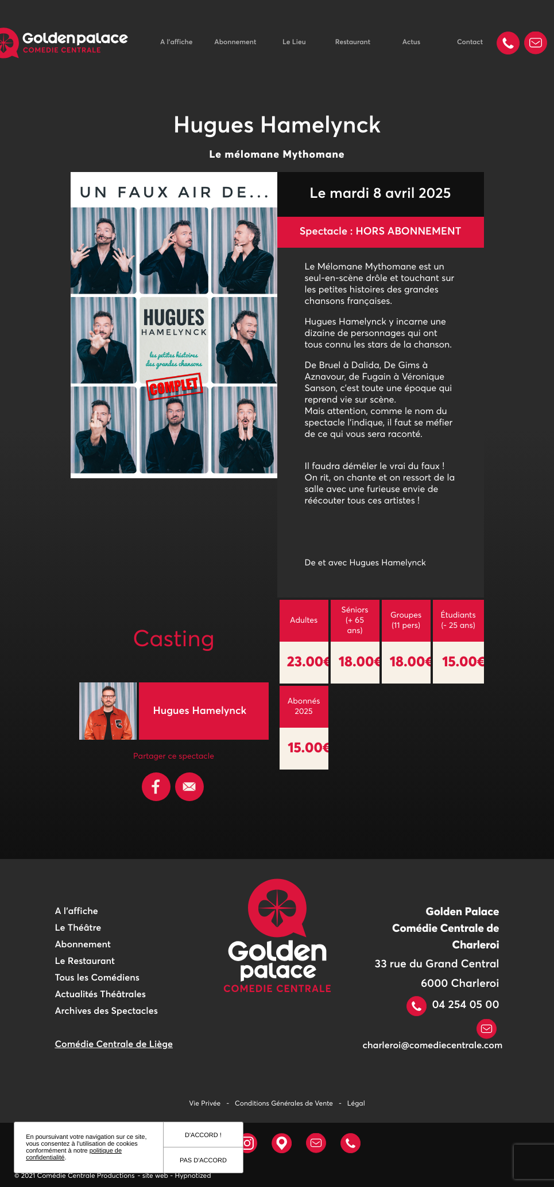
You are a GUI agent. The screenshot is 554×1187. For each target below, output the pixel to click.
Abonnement (235, 42)
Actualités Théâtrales (100, 994)
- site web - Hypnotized (174, 1176)
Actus (411, 42)
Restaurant (352, 42)
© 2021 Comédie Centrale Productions (74, 1176)
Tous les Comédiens (97, 978)
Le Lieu (294, 42)
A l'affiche (176, 42)
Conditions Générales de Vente (284, 1103)
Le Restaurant (84, 961)
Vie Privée (204, 1103)
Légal (356, 1103)
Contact (470, 42)
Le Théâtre (78, 928)
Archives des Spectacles (106, 1011)
